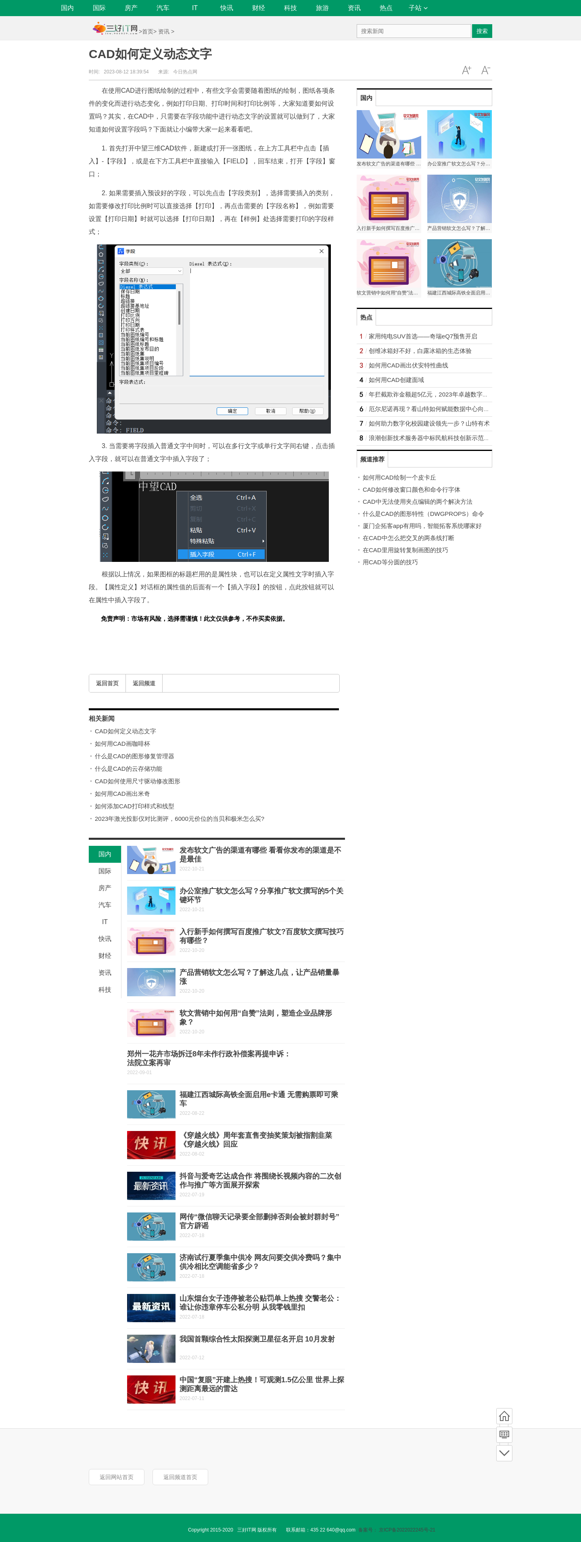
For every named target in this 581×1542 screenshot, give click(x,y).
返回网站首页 (117, 1477)
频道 (504, 1435)
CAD (167, 148)
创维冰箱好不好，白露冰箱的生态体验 (420, 350)
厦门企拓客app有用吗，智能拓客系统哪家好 (422, 525)
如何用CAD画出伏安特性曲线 (408, 365)
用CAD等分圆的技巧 (390, 562)
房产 (131, 7)
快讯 (226, 7)
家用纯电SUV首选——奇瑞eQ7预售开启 (423, 336)
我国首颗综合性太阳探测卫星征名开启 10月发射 (257, 1339)
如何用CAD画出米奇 (122, 793)
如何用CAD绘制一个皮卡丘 (399, 477)
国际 (99, 7)
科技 (290, 7)
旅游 (322, 7)
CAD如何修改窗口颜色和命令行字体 (411, 489)
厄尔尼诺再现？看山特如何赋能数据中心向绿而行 (435, 408)
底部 (504, 1453)
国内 (67, 7)
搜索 (482, 31)
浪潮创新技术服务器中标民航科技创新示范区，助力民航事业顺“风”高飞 (464, 437)
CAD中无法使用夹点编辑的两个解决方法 (417, 501)
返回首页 (107, 683)
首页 (147, 31)
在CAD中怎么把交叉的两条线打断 (408, 537)
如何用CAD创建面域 (396, 379)
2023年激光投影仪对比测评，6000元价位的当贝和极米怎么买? (179, 818)
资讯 (354, 7)
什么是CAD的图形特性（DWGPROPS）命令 (423, 513)
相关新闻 (102, 718)
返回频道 (144, 683)
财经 (258, 7)
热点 (386, 7)
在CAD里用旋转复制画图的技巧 (405, 550)
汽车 (163, 7)
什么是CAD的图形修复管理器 (134, 756)
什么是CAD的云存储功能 (128, 768)
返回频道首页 (180, 1477)
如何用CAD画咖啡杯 (122, 743)
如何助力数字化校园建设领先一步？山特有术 (429, 423)
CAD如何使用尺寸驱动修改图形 (137, 781)
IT (195, 7)
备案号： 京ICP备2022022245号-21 (396, 1530)
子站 (418, 7)
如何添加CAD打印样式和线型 (134, 806)
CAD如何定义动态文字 (125, 731)
